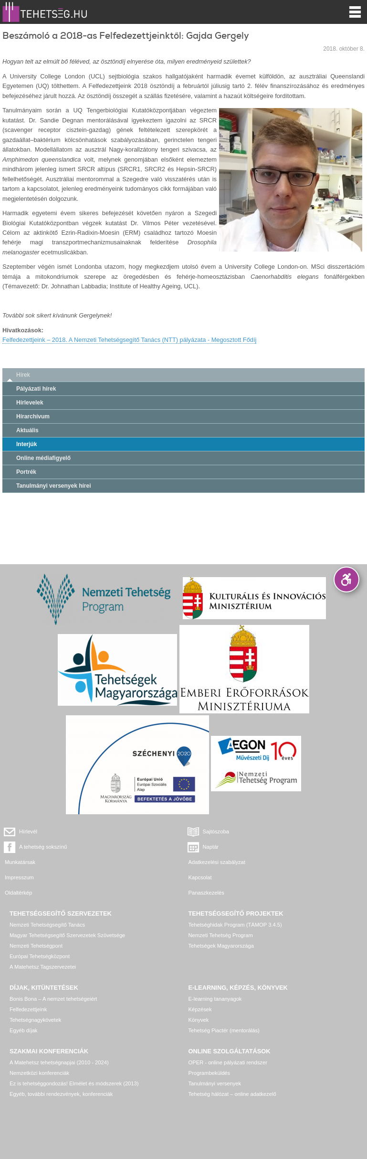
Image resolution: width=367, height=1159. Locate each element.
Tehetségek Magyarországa (221, 946)
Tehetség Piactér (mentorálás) (224, 1030)
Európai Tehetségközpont (40, 956)
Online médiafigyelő (43, 458)
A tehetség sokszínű (43, 847)
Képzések (200, 1009)
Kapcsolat (200, 877)
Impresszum (19, 877)
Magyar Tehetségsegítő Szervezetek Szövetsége (67, 935)
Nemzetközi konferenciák (39, 1073)
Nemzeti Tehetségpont (36, 946)
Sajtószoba (216, 831)
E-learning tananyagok (215, 999)
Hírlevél (28, 831)
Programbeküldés (210, 1073)
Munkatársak (20, 862)
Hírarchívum (33, 416)
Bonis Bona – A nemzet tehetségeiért (53, 999)
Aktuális (27, 430)
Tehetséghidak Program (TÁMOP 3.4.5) (235, 925)
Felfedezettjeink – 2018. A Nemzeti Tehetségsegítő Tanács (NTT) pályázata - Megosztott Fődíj (129, 339)
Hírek (23, 375)
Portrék (26, 472)
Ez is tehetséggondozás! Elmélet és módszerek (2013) (74, 1083)
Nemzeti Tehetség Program (221, 935)
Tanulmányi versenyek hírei (53, 485)
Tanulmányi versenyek (215, 1083)
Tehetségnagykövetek (35, 1020)
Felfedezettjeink (28, 1009)
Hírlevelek (29, 402)
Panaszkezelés (206, 893)
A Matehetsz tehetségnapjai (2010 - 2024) (59, 1062)
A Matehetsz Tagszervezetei (43, 967)
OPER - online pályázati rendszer (228, 1062)
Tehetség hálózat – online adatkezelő (232, 1094)
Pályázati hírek (36, 388)
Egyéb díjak (23, 1030)
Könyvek (199, 1020)
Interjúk (26, 444)
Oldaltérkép (18, 893)
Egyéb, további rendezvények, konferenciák (61, 1094)
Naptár (211, 847)
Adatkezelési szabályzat (217, 862)
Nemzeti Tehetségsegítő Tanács (47, 925)
